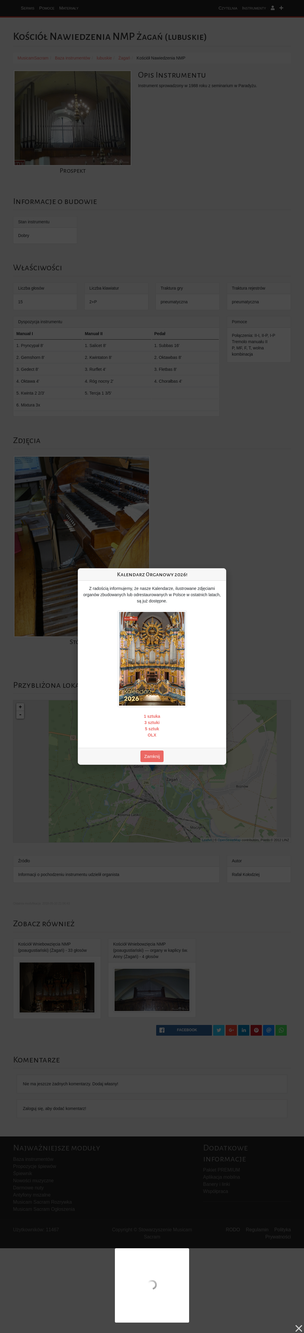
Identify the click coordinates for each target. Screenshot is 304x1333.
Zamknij (152, 756)
